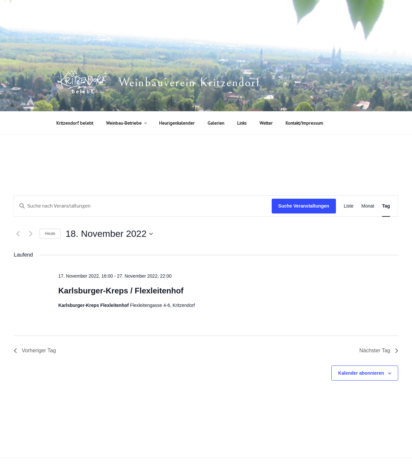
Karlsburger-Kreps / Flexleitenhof (120, 290)
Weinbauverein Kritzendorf (189, 82)
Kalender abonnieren (361, 373)
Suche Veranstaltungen (303, 206)
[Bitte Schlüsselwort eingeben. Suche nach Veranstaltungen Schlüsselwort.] (143, 206)
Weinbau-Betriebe (127, 123)
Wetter (266, 123)
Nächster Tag (378, 350)
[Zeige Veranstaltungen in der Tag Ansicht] (386, 206)
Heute (50, 233)
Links (242, 123)
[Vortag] (18, 234)
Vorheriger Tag (35, 350)
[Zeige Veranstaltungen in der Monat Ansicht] (367, 206)
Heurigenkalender (177, 123)
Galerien (215, 123)
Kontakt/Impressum (304, 123)
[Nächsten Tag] (31, 234)
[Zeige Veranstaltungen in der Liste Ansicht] (349, 206)
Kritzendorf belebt (74, 123)
